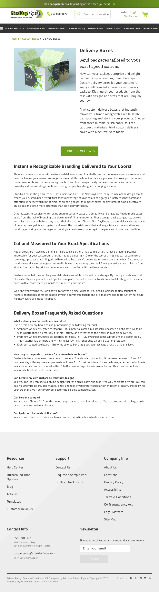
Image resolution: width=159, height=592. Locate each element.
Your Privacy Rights (78, 578)
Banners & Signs (113, 28)
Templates (14, 501)
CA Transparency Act (118, 504)
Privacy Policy (113, 482)
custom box (35, 198)
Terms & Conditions (117, 497)
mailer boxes (48, 295)
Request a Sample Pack (71, 475)
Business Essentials (57, 28)
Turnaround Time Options (18, 477)
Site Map (110, 519)
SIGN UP (94, 559)
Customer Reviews (20, 509)
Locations (110, 475)
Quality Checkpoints (69, 482)
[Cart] (144, 14)
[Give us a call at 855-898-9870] (57, 14)
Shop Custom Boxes (79, 151)
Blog (10, 486)
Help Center (15, 467)
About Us (110, 467)
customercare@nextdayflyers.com (34, 553)
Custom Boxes (30, 38)
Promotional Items (132, 28)
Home (15, 38)
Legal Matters (113, 512)
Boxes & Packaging (77, 28)
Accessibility (112, 489)
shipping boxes (71, 202)
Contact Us (63, 467)
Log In (134, 12)
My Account (131, 16)
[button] (79, 14)
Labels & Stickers (95, 28)
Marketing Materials (36, 28)
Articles (12, 494)
